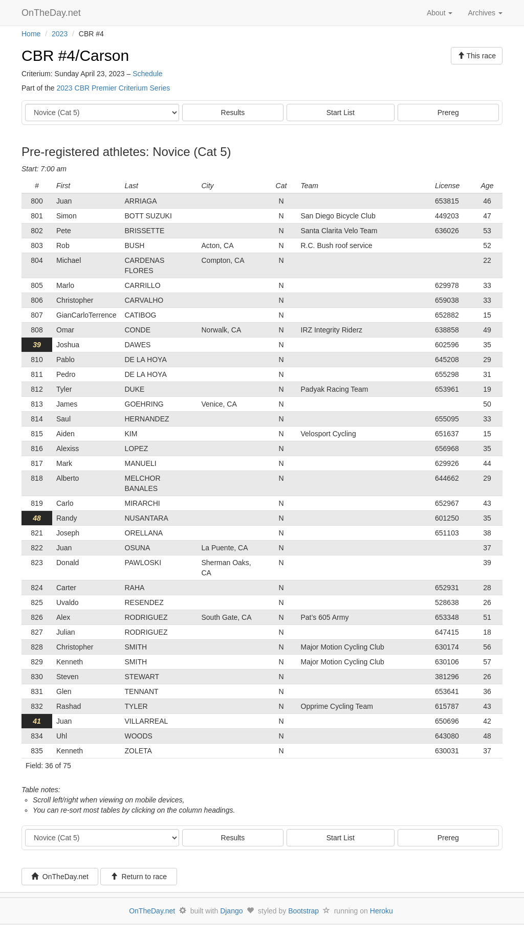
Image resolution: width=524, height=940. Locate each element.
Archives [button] (485, 13)
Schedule (147, 74)
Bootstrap (303, 911)
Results (233, 112)
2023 (60, 34)
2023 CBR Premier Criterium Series (113, 88)
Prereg (448, 112)
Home (30, 34)
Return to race (139, 876)
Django (231, 911)
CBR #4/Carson (75, 55)
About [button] (439, 13)
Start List (340, 112)
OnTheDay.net (52, 13)
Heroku (381, 911)
